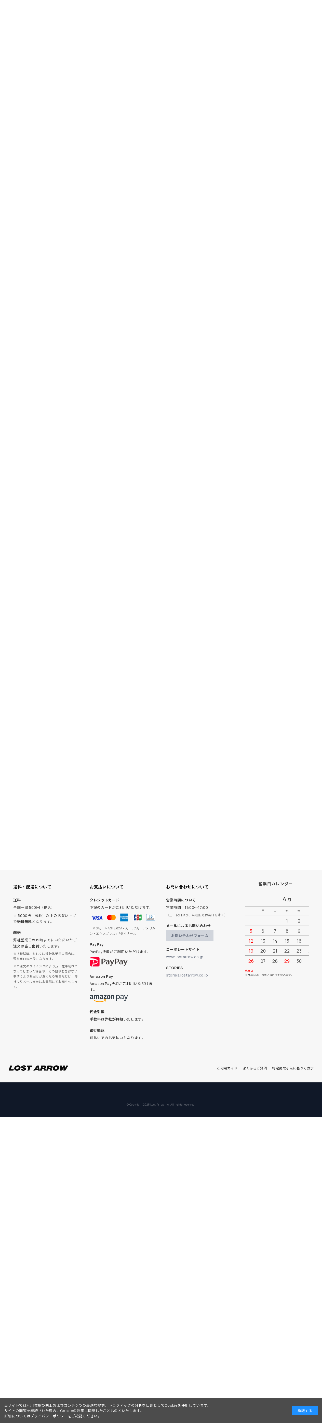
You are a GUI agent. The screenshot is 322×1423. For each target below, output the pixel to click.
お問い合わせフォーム (189, 935)
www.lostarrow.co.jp (184, 956)
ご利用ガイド (227, 1068)
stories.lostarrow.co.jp (187, 975)
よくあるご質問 (255, 1068)
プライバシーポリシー (49, 1416)
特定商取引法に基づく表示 (293, 1068)
